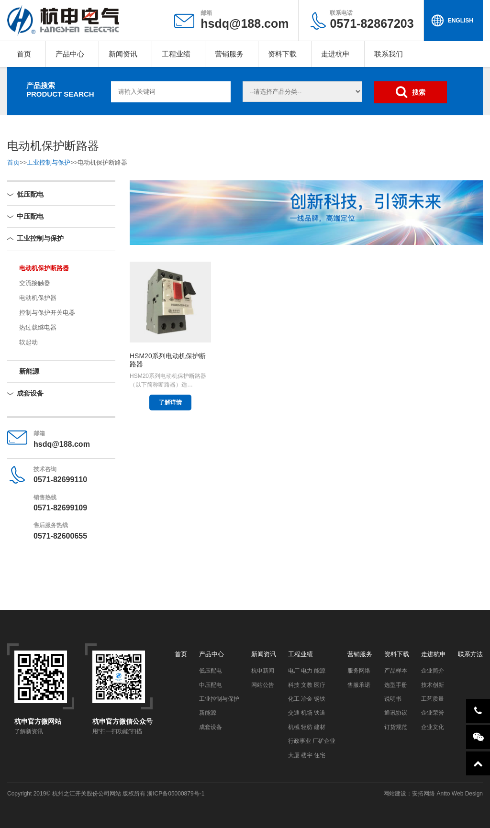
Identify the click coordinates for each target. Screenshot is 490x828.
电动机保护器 (37, 297)
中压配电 (30, 216)
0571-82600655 (60, 536)
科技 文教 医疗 (307, 685)
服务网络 (358, 670)
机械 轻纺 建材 (307, 727)
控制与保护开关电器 (47, 312)
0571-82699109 (60, 508)
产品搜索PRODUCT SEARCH (60, 89)
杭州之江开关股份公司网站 (86, 793)
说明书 (392, 699)
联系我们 (388, 54)
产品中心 (70, 54)
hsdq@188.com (244, 23)
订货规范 (395, 727)
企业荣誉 (432, 712)
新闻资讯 (123, 54)
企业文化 (432, 727)
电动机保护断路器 (44, 268)
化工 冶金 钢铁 (307, 699)
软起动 (28, 342)
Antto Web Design (459, 793)
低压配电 (30, 194)
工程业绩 (176, 54)
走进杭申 (335, 54)
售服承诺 (358, 685)
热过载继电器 (37, 327)
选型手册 (395, 685)
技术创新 (432, 685)
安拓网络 (423, 793)
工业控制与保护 (48, 162)
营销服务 (229, 54)
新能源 (29, 371)
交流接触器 (34, 283)
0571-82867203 (371, 20)
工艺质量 (432, 699)
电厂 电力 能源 (307, 670)
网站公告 (262, 685)
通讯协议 (395, 712)
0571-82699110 (60, 479)
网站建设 (394, 793)
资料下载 (282, 54)
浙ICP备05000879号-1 (175, 793)
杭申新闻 (262, 670)
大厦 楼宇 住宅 (307, 755)
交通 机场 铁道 (307, 712)
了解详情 (170, 402)
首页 (24, 54)
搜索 (410, 92)
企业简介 (432, 670)
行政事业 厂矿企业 (311, 741)
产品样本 (395, 670)
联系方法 (470, 654)
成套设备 (30, 393)
